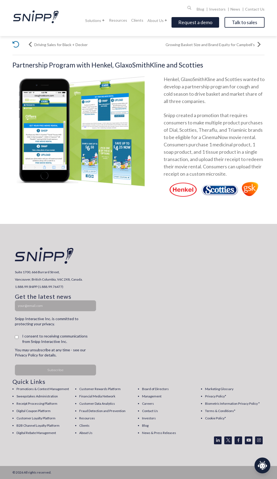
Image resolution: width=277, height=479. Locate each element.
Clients (137, 20)
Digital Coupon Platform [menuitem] (34, 411)
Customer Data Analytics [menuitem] (97, 403)
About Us (157, 20)
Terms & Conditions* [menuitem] (220, 411)
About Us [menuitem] (86, 433)
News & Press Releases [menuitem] (159, 433)
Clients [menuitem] (84, 425)
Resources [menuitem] (87, 418)
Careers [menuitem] (148, 403)
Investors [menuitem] (149, 418)
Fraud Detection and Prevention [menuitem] (102, 411)
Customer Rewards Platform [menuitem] (100, 389)
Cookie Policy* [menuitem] (215, 418)
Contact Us (255, 9)
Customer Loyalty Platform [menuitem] (36, 418)
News (235, 9)
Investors (217, 9)
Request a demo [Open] (195, 22)
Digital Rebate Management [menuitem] (36, 433)
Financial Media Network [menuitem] (97, 396)
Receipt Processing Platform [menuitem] (37, 403)
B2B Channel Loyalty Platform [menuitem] (38, 425)
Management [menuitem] (151, 396)
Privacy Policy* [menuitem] (215, 396)
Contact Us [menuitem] (150, 411)
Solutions (95, 20)
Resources (118, 20)
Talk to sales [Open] (244, 22)
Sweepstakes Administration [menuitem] (37, 396)
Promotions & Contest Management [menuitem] (43, 389)
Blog (201, 9)
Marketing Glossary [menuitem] (219, 389)
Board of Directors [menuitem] (155, 389)
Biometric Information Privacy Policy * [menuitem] (232, 403)
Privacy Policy (26, 355)
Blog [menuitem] (145, 425)
